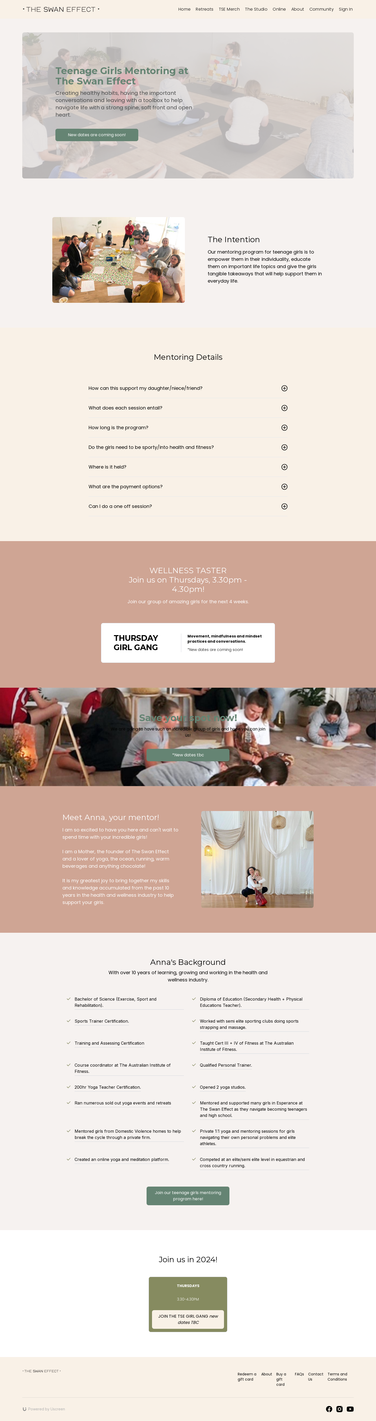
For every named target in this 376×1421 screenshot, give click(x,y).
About (297, 9)
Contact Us (315, 1377)
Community (321, 9)
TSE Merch (229, 9)
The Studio (256, 9)
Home (184, 9)
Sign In (346, 9)
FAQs (299, 1374)
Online (279, 9)
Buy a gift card (281, 1379)
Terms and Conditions (337, 1377)
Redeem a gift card (247, 1377)
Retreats (204, 9)
